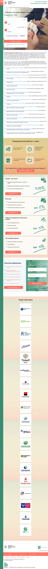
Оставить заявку (15, 41)
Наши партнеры (20, 556)
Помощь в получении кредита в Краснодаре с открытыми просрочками (20, 132)
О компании (6, 556)
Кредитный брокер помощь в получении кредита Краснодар (18, 84)
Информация (13, 556)
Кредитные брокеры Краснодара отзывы (12, 61)
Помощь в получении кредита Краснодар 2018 (15, 88)
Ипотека (16, 554)
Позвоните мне (42, 550)
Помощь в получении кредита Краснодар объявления (17, 92)
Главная (7, 7)
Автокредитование (43, 554)
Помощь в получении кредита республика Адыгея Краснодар (18, 99)
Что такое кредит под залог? (13, 274)
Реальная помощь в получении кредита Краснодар (16, 77)
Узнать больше (13, 287)
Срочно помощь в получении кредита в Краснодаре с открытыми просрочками (22, 121)
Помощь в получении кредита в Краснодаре (15, 103)
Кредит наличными (8, 554)
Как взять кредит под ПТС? (12, 283)
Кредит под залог (23, 554)
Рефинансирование (33, 554)
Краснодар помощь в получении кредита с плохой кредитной (18, 128)
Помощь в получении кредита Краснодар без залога (17, 95)
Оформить (12, 193)
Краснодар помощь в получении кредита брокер (16, 81)
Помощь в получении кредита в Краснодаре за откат (17, 114)
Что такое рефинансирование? (13, 277)
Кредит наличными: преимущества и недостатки (13, 271)
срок (9, 24)
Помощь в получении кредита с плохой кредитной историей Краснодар (21, 106)
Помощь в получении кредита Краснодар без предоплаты (18, 71)
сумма (9, 31)
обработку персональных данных (40, 279)
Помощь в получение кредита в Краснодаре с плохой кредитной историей (21, 110)
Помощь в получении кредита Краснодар (14, 67)
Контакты (28, 556)
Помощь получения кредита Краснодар (14, 117)
